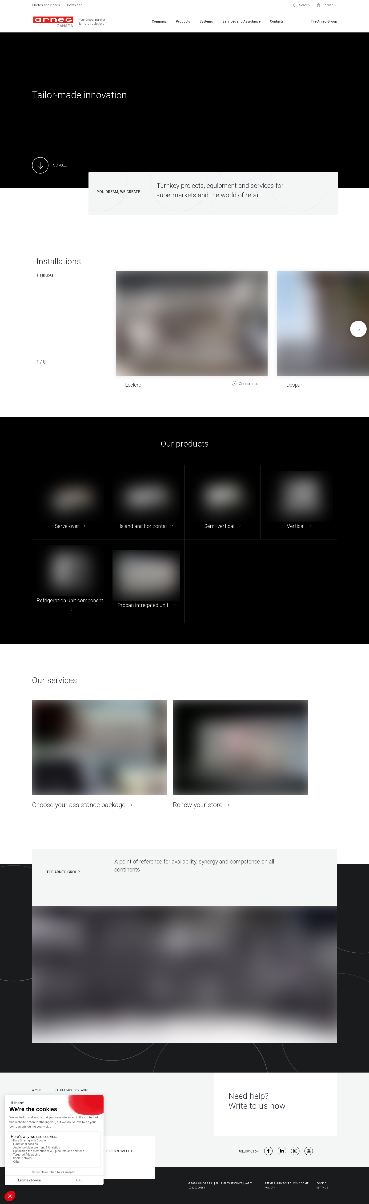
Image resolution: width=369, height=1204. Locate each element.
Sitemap (270, 1183)
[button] (358, 329)
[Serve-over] (70, 502)
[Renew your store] (240, 754)
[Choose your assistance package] (99, 754)
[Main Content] (49, 165)
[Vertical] (299, 502)
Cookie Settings (322, 1185)
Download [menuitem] (74, 5)
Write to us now (257, 1106)
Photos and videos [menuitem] (46, 5)
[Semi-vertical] (222, 502)
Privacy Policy (287, 1183)
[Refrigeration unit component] (70, 581)
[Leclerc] (191, 326)
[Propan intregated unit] (146, 581)
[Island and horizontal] (146, 502)
